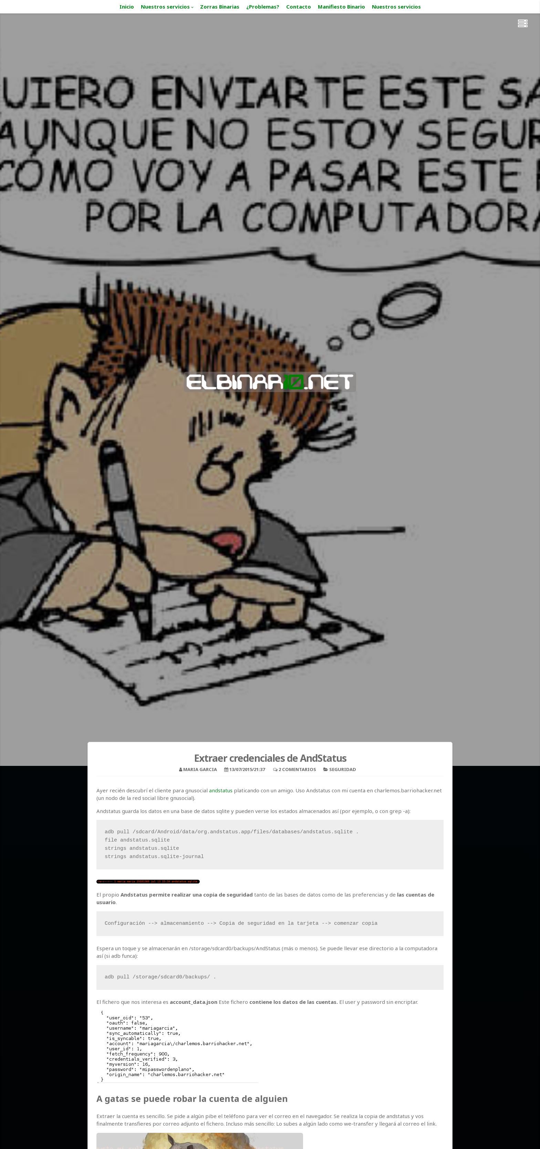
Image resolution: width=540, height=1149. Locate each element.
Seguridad (342, 769)
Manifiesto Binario (341, 6)
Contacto (298, 6)
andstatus (220, 790)
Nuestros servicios (165, 6)
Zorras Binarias (219, 6)
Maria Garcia (200, 769)
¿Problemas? (262, 6)
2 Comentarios (297, 769)
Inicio (127, 6)
